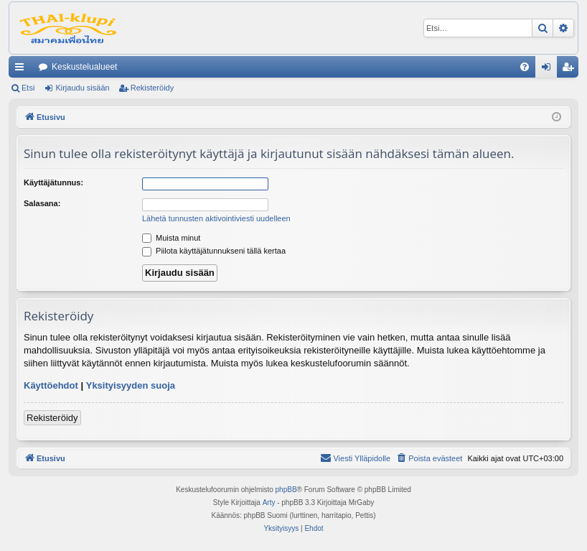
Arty (269, 502)
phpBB (286, 490)
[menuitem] (524, 67)
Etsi (28, 87)
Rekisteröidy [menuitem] (570, 70)
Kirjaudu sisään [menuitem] (549, 70)
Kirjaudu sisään (82, 87)
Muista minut (171, 237)
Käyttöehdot (51, 385)
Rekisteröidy (152, 87)
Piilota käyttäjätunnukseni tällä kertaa (214, 250)
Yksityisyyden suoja (130, 385)
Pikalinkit (22, 70)
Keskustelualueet (84, 67)
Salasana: (42, 203)
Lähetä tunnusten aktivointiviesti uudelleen (216, 218)
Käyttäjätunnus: (53, 182)
